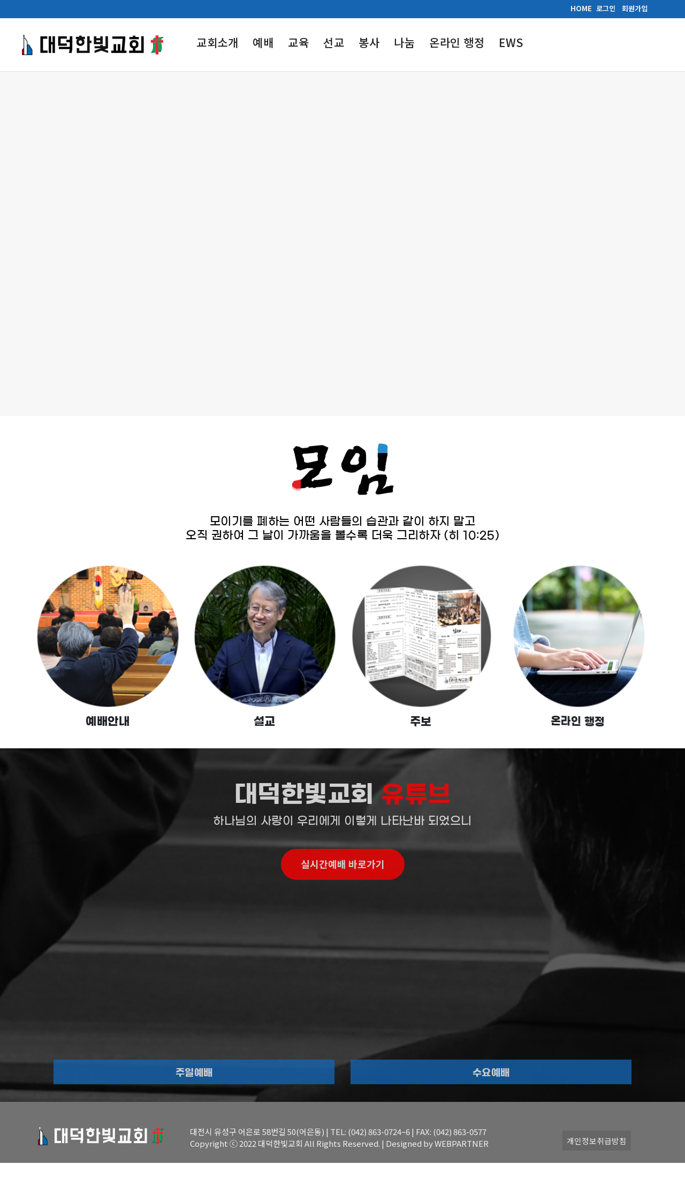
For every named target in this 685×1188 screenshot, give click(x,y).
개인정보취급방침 (597, 1140)
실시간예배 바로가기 (343, 897)
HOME (581, 8)
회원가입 (635, 8)
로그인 (605, 8)
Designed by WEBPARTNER (437, 1143)
